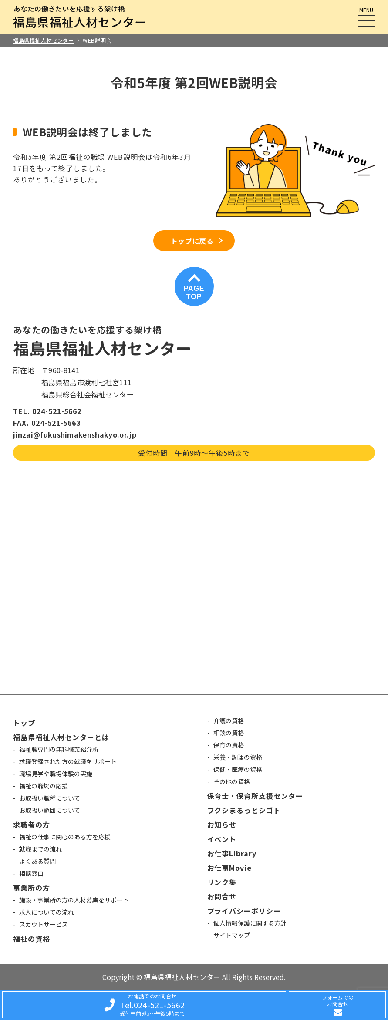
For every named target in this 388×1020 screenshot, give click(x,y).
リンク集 (222, 882)
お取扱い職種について (49, 798)
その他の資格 (231, 781)
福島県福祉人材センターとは (61, 737)
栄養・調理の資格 (237, 757)
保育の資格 (228, 745)
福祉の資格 (31, 938)
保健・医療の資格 (237, 769)
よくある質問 (37, 861)
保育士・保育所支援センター (255, 796)
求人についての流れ (46, 912)
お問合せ (222, 896)
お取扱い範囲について (49, 810)
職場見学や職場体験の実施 (55, 773)
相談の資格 (228, 732)
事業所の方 (31, 887)
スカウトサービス (43, 924)
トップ (24, 722)
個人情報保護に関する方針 (250, 923)
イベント (222, 839)
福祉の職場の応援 (43, 785)
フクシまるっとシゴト (244, 810)
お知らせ (222, 824)
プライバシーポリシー (244, 911)
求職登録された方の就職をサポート (68, 761)
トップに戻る (192, 241)
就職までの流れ (40, 849)
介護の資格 (228, 720)
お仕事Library (232, 853)
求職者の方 (31, 824)
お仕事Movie (229, 867)
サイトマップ (231, 935)
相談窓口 (31, 873)
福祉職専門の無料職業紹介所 (58, 749)
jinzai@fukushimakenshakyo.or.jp (74, 434)
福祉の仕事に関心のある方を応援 (65, 836)
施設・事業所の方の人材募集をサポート (74, 899)
